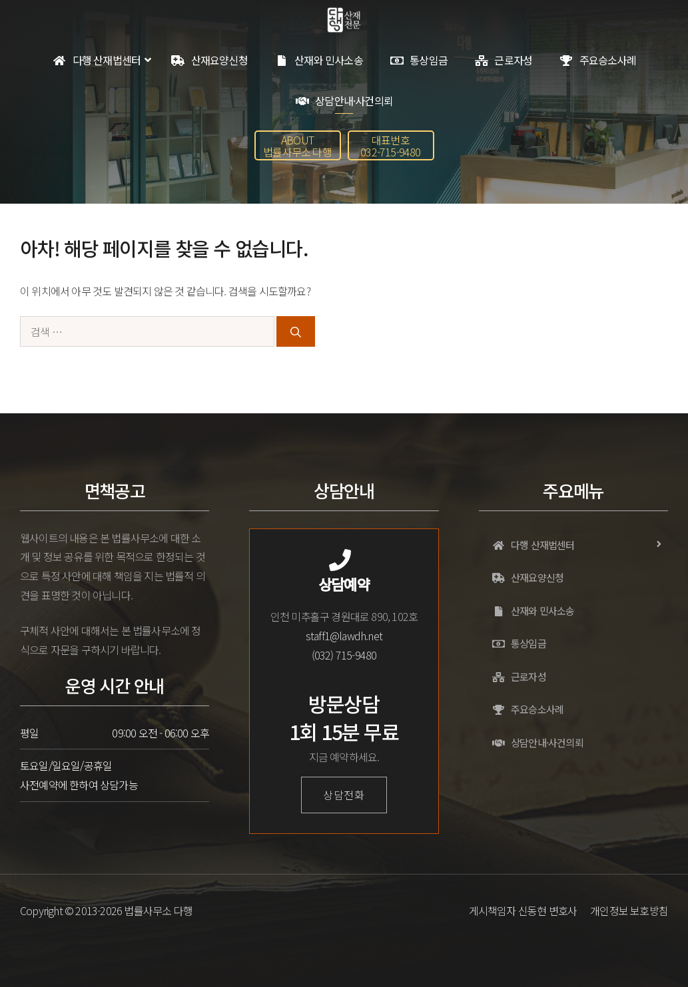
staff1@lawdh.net (344, 636)
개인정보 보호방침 (629, 910)
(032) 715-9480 (344, 655)
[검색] (295, 331)
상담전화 (344, 795)
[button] (297, 145)
